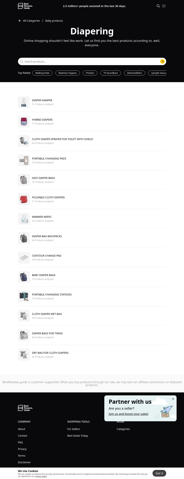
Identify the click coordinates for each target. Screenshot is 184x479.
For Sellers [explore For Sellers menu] (73, 429)
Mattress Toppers (68, 73)
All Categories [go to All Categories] (29, 21)
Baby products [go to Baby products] (54, 20)
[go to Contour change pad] (92, 257)
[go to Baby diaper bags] (92, 277)
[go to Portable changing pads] (92, 160)
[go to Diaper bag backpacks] (92, 238)
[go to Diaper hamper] (92, 102)
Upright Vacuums (160, 73)
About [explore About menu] (21, 429)
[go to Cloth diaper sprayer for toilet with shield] (92, 141)
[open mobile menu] (164, 6)
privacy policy (41, 476)
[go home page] (25, 6)
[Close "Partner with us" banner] (173, 399)
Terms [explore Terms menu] (21, 455)
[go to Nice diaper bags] (92, 179)
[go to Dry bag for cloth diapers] (92, 354)
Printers (90, 73)
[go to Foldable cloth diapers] (92, 199)
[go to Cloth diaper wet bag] (92, 315)
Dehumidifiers (134, 73)
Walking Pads (42, 73)
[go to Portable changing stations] (92, 296)
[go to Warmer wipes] (92, 218)
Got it (159, 473)
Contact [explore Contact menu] (22, 435)
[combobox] (92, 61)
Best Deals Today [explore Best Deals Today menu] (77, 435)
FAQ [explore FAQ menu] (20, 442)
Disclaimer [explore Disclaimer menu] (24, 462)
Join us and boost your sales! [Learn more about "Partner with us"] (128, 414)
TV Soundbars (110, 73)
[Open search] (158, 6)
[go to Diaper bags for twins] (92, 335)
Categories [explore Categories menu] (123, 429)
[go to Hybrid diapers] (92, 121)
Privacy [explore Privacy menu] (22, 449)
